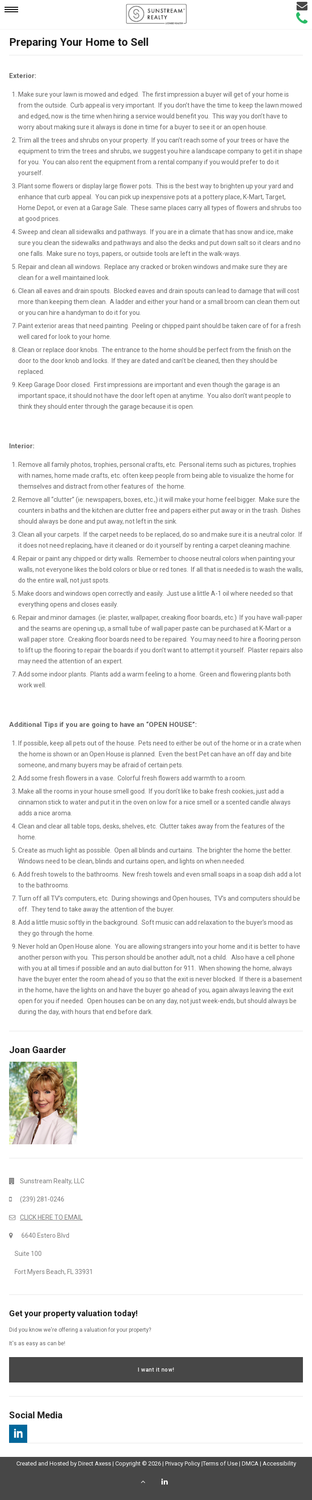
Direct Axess (94, 1463)
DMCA (250, 1463)
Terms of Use (220, 1463)
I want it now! (156, 1370)
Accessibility (279, 1463)
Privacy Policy (182, 1463)
